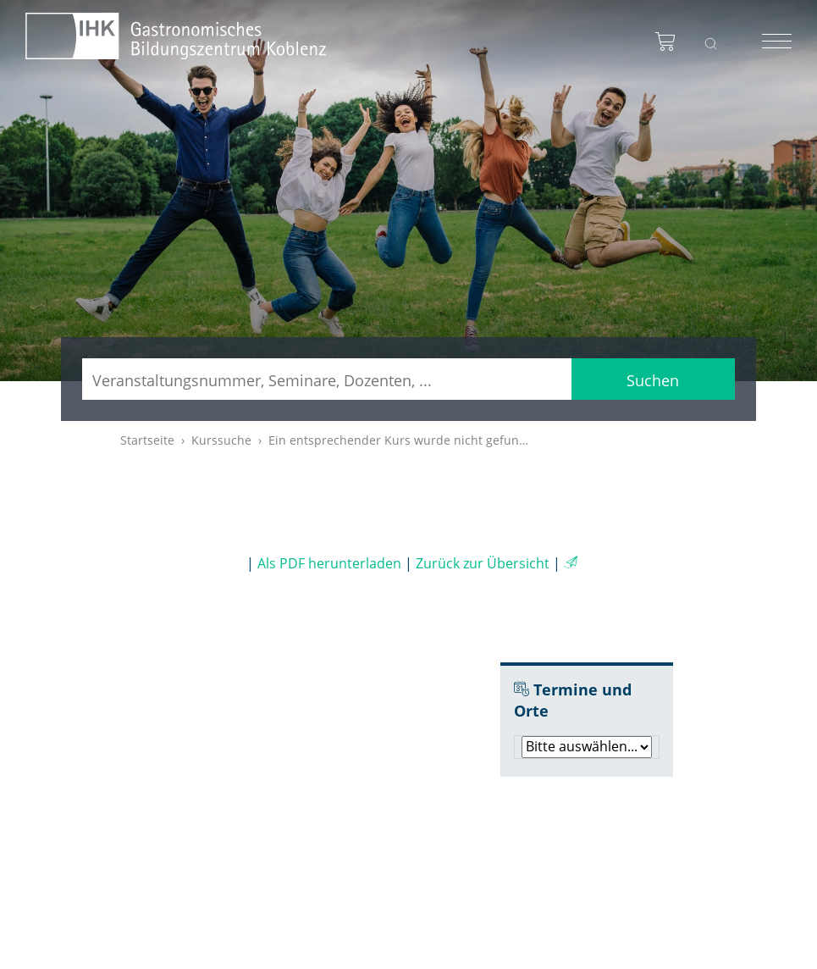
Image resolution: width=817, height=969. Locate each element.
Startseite (147, 440)
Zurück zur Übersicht (482, 563)
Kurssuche (221, 440)
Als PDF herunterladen (329, 563)
